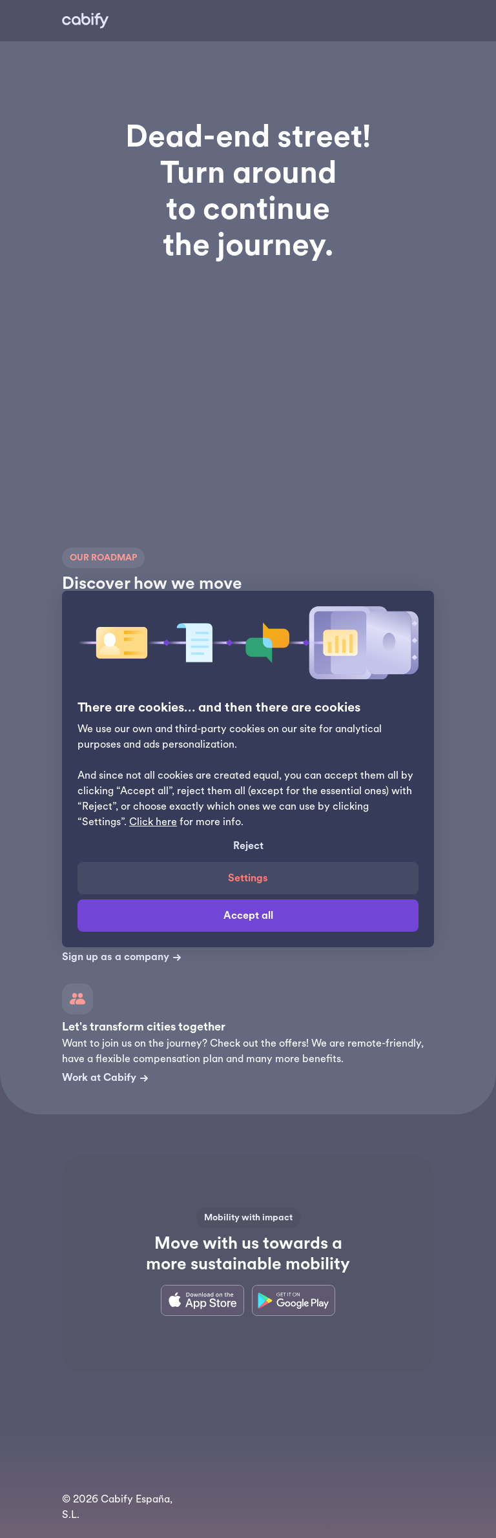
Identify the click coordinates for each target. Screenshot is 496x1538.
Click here (153, 822)
